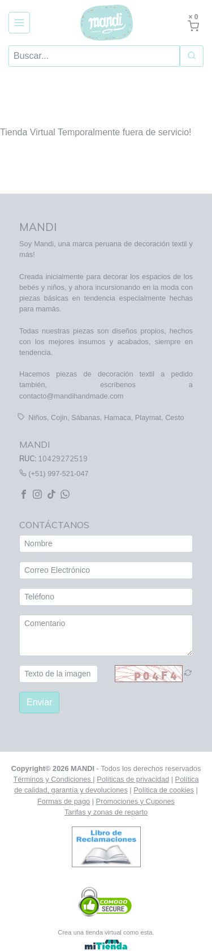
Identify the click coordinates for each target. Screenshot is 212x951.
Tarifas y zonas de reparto (106, 812)
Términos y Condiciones (53, 779)
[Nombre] (106, 543)
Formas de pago (63, 800)
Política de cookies (163, 790)
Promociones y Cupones (135, 800)
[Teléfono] (106, 597)
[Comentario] (106, 635)
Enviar (39, 702)
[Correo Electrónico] (106, 570)
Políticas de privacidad (133, 779)
